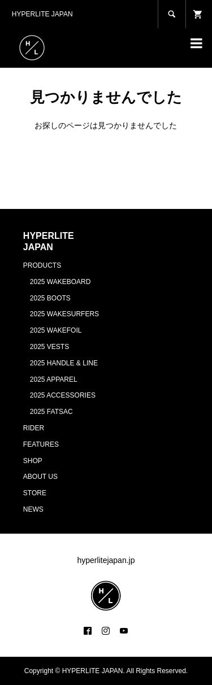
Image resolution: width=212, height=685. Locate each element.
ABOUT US (40, 477)
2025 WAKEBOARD (60, 282)
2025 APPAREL (53, 379)
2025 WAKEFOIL (56, 330)
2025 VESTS (49, 347)
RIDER (33, 428)
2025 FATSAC (51, 412)
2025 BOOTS (50, 298)
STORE (34, 493)
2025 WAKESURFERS (64, 314)
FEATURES (41, 444)
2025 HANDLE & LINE (64, 363)
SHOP (32, 461)
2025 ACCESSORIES (63, 395)
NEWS (33, 509)
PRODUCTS (42, 265)
